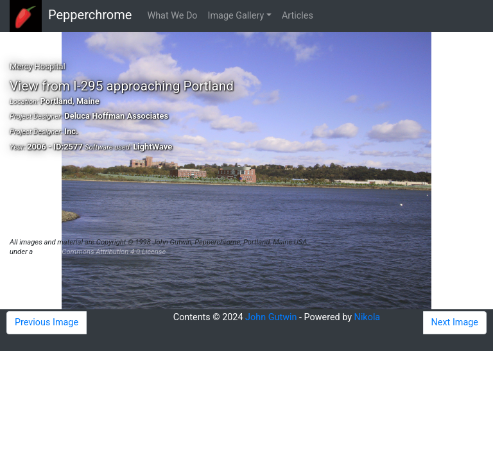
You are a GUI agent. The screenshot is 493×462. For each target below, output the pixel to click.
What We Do (172, 15)
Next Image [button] (454, 322)
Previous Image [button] (46, 322)
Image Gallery (236, 15)
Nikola (367, 317)
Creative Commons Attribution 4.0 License (100, 252)
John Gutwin (271, 317)
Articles (297, 15)
